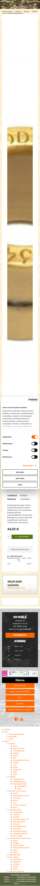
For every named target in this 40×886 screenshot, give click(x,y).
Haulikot (12, 777)
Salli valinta (20, 478)
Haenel (16, 753)
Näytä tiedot (28, 465)
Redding (18, 11)
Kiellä (20, 485)
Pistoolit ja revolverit (17, 791)
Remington (22, 786)
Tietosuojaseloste (16, 734)
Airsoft (15, 866)
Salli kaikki (20, 472)
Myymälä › (20, 704)
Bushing (26, 11)
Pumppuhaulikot (20, 784)
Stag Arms (17, 769)
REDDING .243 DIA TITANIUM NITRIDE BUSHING (19, 12)
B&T (14, 758)
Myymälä (13, 736)
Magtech (17, 862)
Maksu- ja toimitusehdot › (20, 691)
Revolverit (17, 829)
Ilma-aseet (18, 836)
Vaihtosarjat (18, 845)
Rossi (15, 746)
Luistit (15, 852)
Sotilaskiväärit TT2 (21, 819)
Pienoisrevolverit (20, 831)
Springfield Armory (21, 760)
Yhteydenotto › (20, 635)
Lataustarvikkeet (7, 11)
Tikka (15, 772)
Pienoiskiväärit (19, 821)
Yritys (11, 739)
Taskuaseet (18, 812)
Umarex (16, 864)
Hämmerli (17, 859)
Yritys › (20, 698)
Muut (15, 774)
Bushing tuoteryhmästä (16, 588)
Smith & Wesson (20, 805)
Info (6, 732)
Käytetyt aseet (15, 810)
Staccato (17, 798)
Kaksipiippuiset (19, 781)
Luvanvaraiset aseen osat (20, 838)
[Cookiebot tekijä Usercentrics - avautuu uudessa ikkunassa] (28, 400)
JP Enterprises (19, 751)
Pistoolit (16, 824)
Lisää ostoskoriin (22, 537)
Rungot (16, 843)
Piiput (15, 840)
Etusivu (7, 729)
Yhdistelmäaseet (20, 833)
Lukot (15, 850)
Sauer (15, 767)
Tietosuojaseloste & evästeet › (20, 710)
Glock (15, 800)
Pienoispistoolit (19, 826)
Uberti (15, 755)
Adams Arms (18, 748)
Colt (15, 765)
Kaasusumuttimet (16, 871)
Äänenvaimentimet (21, 847)
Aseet (6, 741)
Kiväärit (12, 743)
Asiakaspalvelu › (20, 685)
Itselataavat (18, 779)
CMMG (16, 762)
